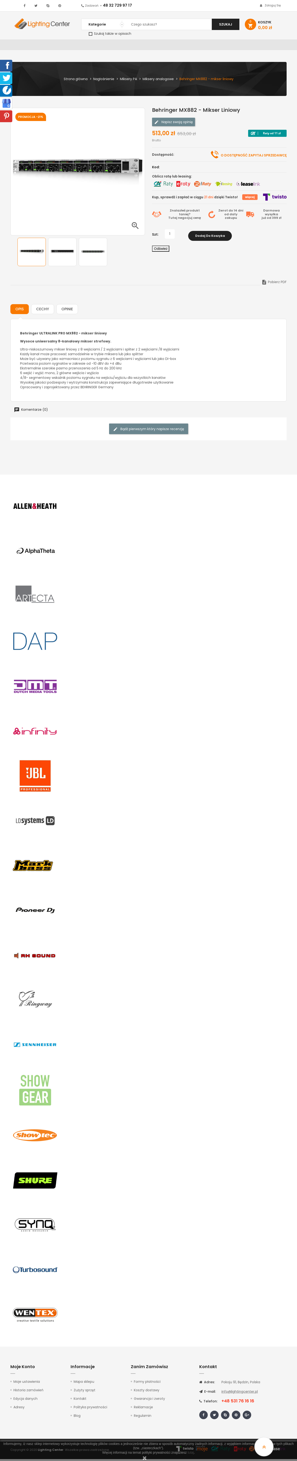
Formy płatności (147, 1383)
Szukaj (225, 24)
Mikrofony (180, 45)
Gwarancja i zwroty (149, 1400)
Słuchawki (205, 45)
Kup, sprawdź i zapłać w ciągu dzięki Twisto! (195, 199)
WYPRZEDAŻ (23, 45)
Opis (19, 311)
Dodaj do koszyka (210, 236)
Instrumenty (132, 45)
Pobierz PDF (274, 283)
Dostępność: (163, 156)
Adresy (19, 1409)
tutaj (191, 1452)
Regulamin (142, 1417)
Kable (226, 45)
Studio (156, 45)
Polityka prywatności (90, 1409)
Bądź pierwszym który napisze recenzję (148, 430)
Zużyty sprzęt (84, 1392)
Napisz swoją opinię (173, 123)
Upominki (246, 45)
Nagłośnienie (89, 45)
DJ (68, 45)
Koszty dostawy (146, 1392)
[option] (31, 254)
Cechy (42, 311)
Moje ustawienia (26, 1383)
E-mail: (207, 1393)
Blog (77, 1417)
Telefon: (208, 1403)
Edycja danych (25, 1400)
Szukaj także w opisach (110, 33)
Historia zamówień (28, 1392)
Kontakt (268, 45)
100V (111, 45)
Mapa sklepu (84, 1383)
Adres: (207, 1384)
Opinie (67, 311)
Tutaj (172, 219)
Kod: (156, 169)
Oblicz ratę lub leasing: (172, 178)
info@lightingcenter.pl (239, 1393)
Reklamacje (143, 1409)
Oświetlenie (49, 45)
